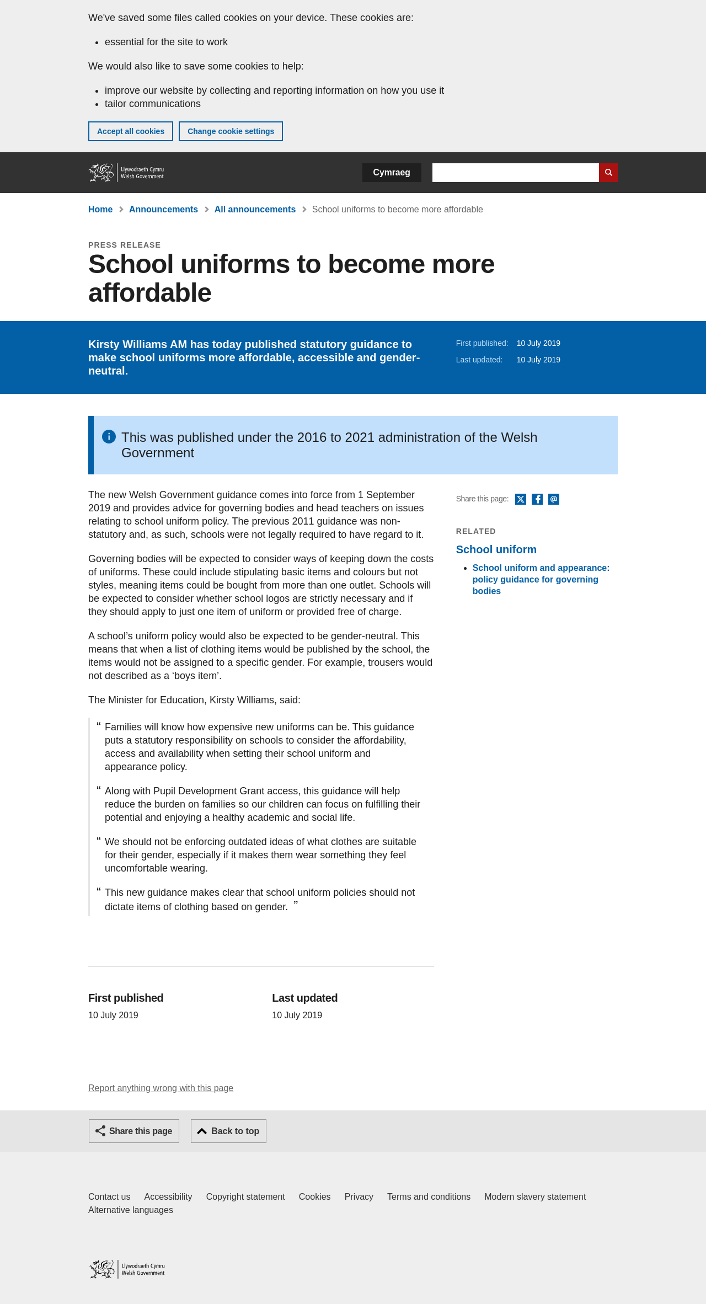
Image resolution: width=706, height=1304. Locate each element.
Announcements (163, 209)
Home (100, 209)
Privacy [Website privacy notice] (359, 1196)
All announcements (255, 209)
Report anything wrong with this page (160, 1088)
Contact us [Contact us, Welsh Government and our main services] (109, 1196)
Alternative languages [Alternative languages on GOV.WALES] (130, 1210)
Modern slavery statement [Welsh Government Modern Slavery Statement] (535, 1196)
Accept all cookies (130, 131)
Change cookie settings (231, 131)
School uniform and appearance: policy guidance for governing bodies (541, 579)
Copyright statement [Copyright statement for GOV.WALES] (245, 1196)
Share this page (140, 1131)
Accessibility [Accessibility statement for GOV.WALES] (168, 1196)
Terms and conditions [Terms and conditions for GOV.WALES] (428, 1196)
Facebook (537, 500)
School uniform (496, 549)
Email (553, 500)
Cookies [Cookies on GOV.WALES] (315, 1196)
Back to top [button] (235, 1131)
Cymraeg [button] (391, 172)
